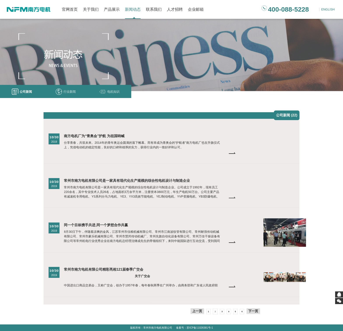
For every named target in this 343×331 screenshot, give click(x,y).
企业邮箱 (196, 9)
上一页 (197, 311)
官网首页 (70, 9)
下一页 (253, 311)
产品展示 (112, 9)
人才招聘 (175, 9)
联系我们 (154, 9)
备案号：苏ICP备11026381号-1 (194, 327)
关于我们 (91, 9)
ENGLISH (327, 9)
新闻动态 (133, 9)
